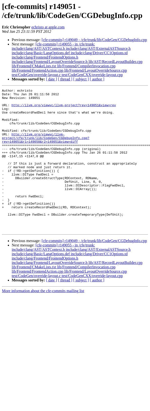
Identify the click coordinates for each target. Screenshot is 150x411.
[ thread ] (65, 79)
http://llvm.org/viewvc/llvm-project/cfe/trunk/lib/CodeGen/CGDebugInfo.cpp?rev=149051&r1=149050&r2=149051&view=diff (45, 148)
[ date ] (51, 79)
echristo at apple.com (48, 27)
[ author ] (97, 79)
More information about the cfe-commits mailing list (43, 319)
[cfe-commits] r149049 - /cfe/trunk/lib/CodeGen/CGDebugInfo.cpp (94, 40)
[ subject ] (81, 79)
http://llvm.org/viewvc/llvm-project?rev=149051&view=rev (63, 108)
